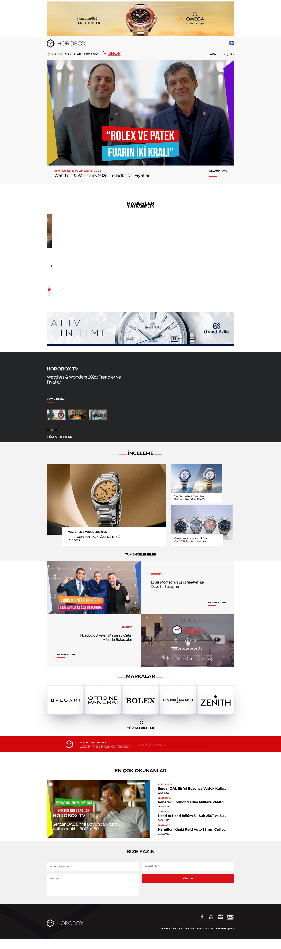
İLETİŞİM (178, 938)
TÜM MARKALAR (140, 735)
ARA (210, 54)
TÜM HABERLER (140, 304)
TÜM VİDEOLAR (59, 445)
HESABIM (165, 938)
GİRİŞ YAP (227, 54)
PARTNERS (203, 938)
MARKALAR (73, 54)
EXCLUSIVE (92, 54)
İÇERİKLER (54, 54)
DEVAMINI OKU (218, 171)
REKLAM (189, 938)
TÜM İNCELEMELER (140, 563)
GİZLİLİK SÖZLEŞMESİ (222, 938)
